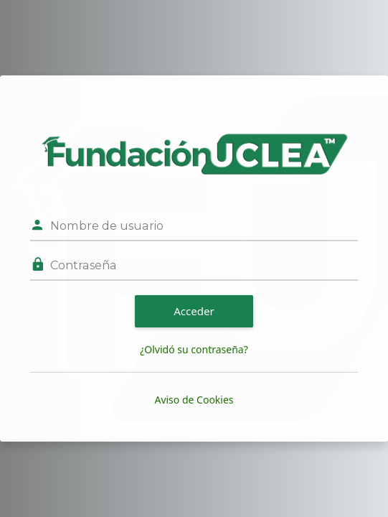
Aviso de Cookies (193, 399)
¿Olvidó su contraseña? (194, 349)
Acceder (194, 311)
